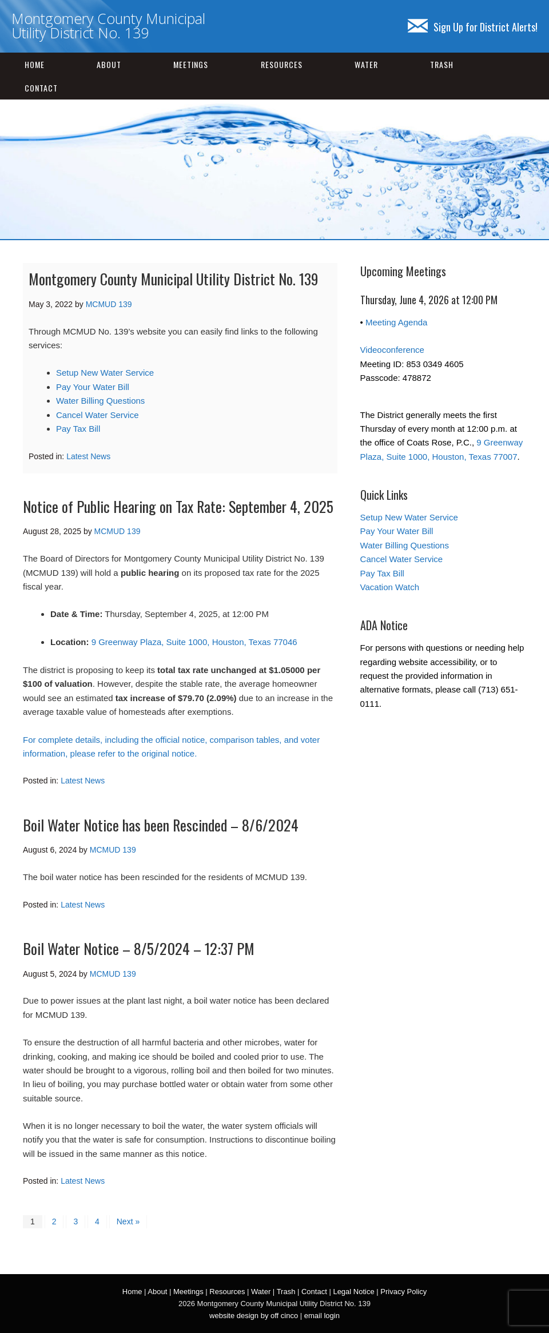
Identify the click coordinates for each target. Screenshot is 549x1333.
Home (35, 64)
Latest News (88, 456)
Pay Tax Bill (78, 428)
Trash (441, 64)
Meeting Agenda (396, 322)
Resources (282, 64)
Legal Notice (353, 1291)
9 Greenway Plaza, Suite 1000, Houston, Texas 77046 (194, 642)
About (109, 64)
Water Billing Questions (100, 400)
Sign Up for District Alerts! (473, 26)
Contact (41, 88)
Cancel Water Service (97, 415)
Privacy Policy (403, 1291)
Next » (128, 1221)
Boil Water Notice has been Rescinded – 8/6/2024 (161, 825)
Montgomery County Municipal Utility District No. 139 (108, 25)
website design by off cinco (253, 1315)
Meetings (190, 64)
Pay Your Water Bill (92, 387)
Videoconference (392, 350)
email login (322, 1315)
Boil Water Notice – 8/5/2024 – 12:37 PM (138, 948)
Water (366, 64)
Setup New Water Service (105, 372)
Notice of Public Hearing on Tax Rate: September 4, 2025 (178, 506)
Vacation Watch (389, 587)
